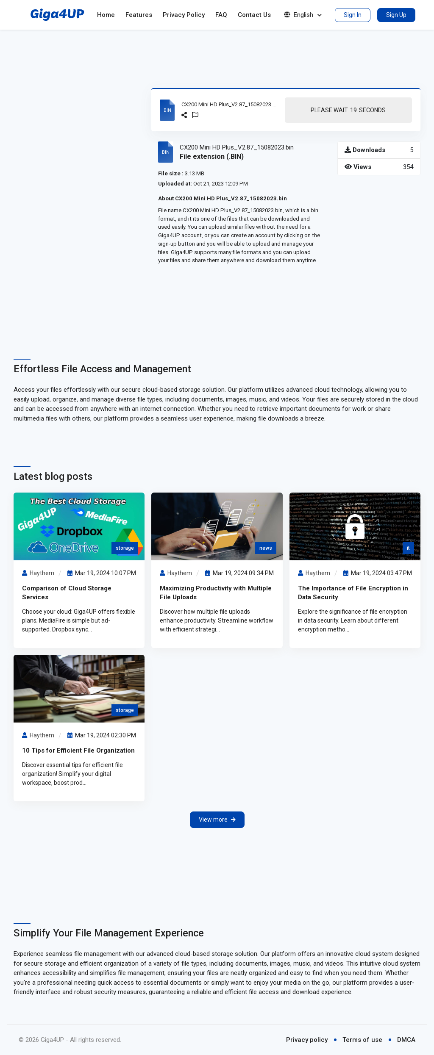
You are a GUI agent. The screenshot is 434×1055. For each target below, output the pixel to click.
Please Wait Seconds (348, 110)
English (303, 15)
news (265, 548)
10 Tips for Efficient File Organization (78, 750)
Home (106, 15)
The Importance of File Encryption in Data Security (353, 592)
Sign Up (396, 14)
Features (138, 15)
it (408, 548)
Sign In (353, 14)
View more (217, 819)
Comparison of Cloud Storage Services (66, 592)
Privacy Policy (184, 15)
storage (125, 548)
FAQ (221, 15)
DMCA (406, 1040)
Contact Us (254, 15)
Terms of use (362, 1040)
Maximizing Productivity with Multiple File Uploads (216, 592)
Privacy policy (307, 1040)
